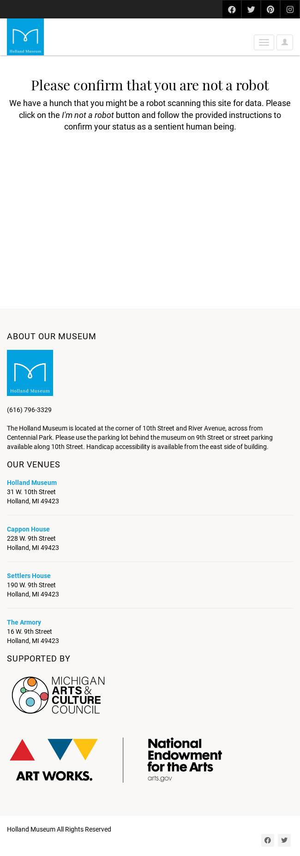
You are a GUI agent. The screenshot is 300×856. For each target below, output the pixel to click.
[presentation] (84, 162)
